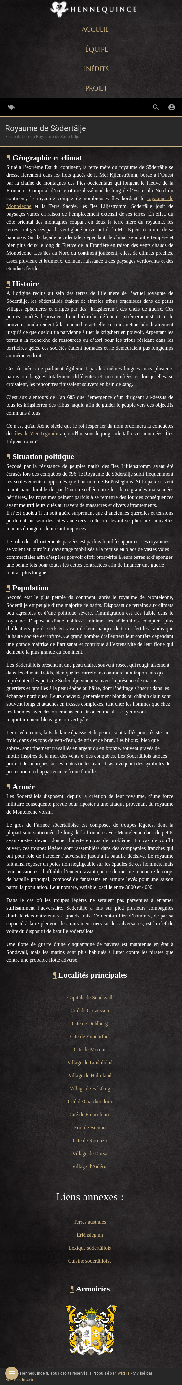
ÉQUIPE (96, 49)
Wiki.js (123, 1373)
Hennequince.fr (19, 1380)
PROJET (96, 88)
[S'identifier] (171, 107)
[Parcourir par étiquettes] (12, 107)
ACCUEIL (95, 29)
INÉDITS (96, 68)
